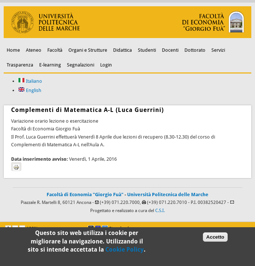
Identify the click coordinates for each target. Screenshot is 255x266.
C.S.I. (160, 210)
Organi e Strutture (87, 50)
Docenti (170, 50)
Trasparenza (20, 65)
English (29, 90)
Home (13, 50)
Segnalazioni (80, 65)
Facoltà (54, 50)
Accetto (215, 238)
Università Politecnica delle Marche (167, 194)
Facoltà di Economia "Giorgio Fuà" (85, 194)
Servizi (218, 50)
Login (106, 65)
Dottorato (194, 50)
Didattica (122, 50)
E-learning (50, 65)
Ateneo (33, 50)
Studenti (147, 50)
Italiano (30, 81)
